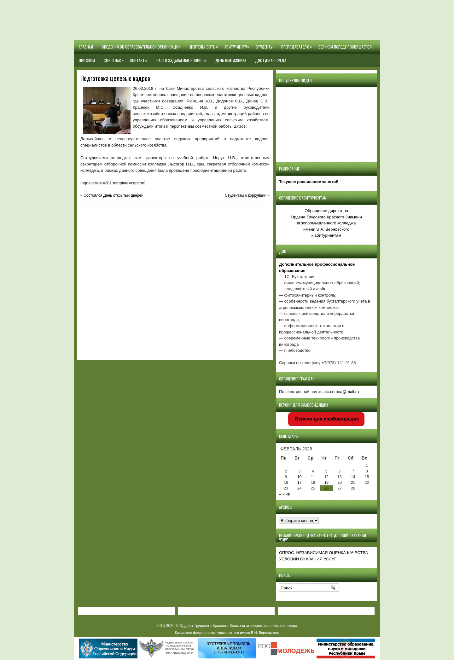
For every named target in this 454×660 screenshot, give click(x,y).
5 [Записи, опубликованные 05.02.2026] (326, 471)
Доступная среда (270, 60)
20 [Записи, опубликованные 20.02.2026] (339, 482)
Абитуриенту (237, 44)
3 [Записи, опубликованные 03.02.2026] (299, 471)
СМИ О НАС (115, 58)
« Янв (284, 494)
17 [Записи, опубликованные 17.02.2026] (299, 482)
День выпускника (230, 60)
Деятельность (204, 44)
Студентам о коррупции (245, 195)
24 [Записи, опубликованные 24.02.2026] (299, 488)
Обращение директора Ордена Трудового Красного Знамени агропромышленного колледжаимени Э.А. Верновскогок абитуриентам (326, 223)
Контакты (139, 60)
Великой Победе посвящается (345, 46)
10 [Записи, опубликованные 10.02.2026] (299, 477)
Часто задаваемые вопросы (181, 60)
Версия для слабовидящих (326, 418)
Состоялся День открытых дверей (113, 195)
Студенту (266, 44)
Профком (87, 60)
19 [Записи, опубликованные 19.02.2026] (326, 482)
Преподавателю (297, 44)
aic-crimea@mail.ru (341, 391)
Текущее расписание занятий (308, 181)
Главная (86, 46)
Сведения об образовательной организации (141, 46)
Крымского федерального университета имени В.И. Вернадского (227, 632)
